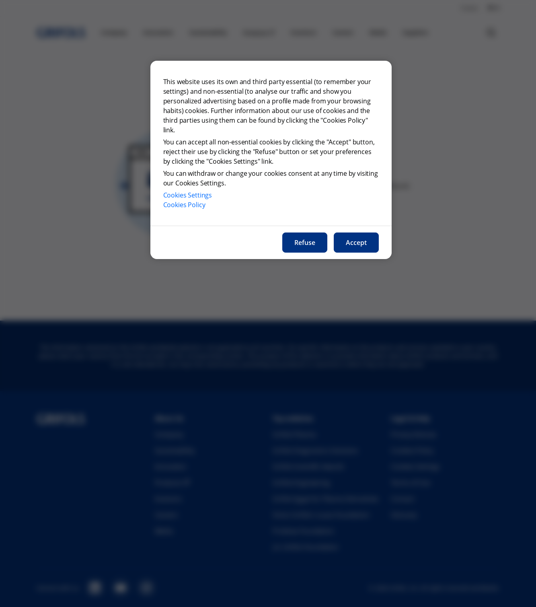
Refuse (304, 242)
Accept (356, 242)
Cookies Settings (187, 195)
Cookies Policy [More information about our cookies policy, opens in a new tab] (184, 204)
